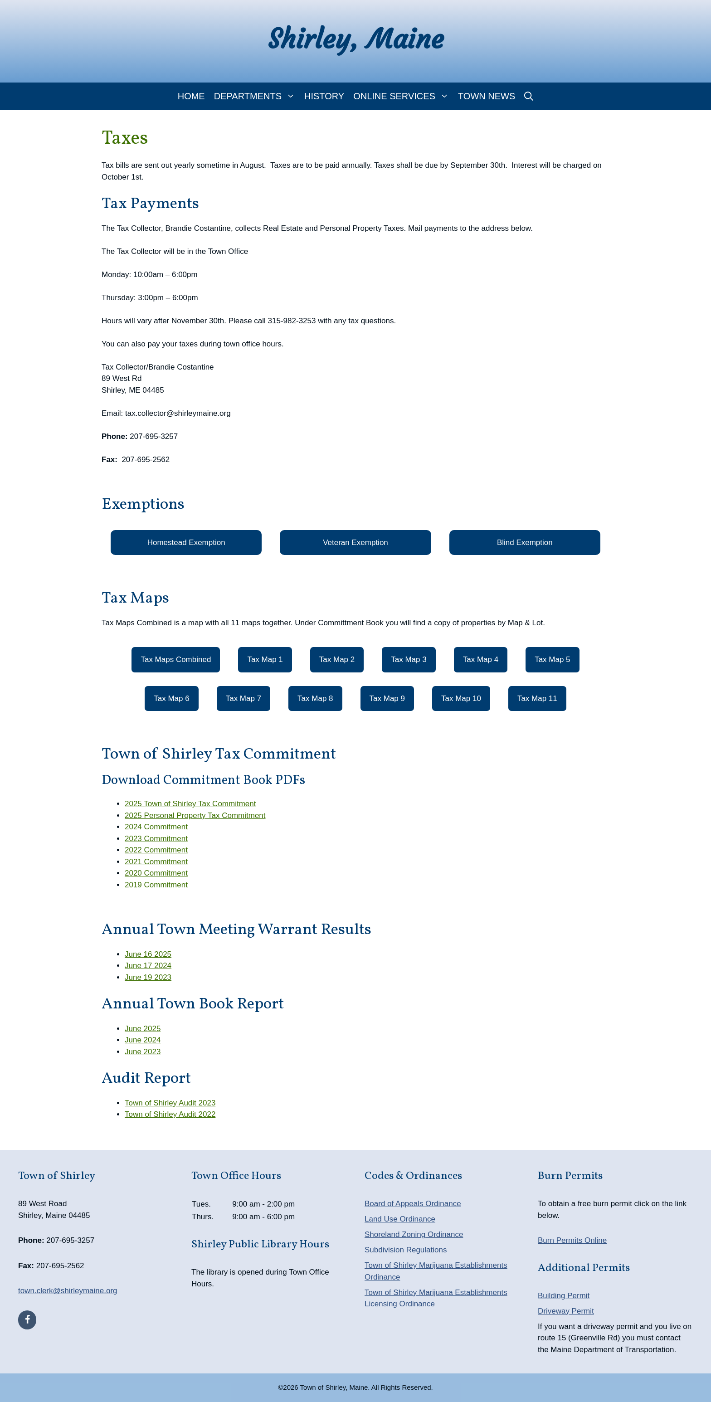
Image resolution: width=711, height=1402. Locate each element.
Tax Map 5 (552, 659)
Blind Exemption (525, 542)
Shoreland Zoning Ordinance (414, 1234)
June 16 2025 (148, 954)
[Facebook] (27, 1319)
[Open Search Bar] (529, 96)
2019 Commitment (156, 885)
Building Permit (563, 1295)
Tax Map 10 (461, 698)
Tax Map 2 (337, 659)
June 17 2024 (148, 965)
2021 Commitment (156, 861)
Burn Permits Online (572, 1240)
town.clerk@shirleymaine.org (67, 1290)
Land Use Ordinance (400, 1219)
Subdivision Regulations (406, 1250)
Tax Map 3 (408, 659)
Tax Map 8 (315, 698)
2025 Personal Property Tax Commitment (195, 815)
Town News (486, 96)
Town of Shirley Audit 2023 (170, 1103)
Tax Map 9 (387, 698)
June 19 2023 (148, 977)
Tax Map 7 (243, 698)
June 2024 (143, 1040)
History (324, 96)
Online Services (403, 96)
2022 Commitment (156, 850)
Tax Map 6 (171, 698)
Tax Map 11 (537, 698)
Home (191, 96)
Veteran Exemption (355, 542)
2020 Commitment (156, 873)
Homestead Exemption (186, 542)
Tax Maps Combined (176, 659)
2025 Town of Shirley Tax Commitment (190, 803)
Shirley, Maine (355, 39)
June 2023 (143, 1051)
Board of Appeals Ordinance (413, 1203)
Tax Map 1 (264, 659)
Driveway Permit (566, 1311)
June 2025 (143, 1028)
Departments (257, 96)
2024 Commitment (156, 827)
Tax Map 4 (480, 659)
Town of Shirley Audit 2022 (170, 1114)
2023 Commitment (156, 838)
